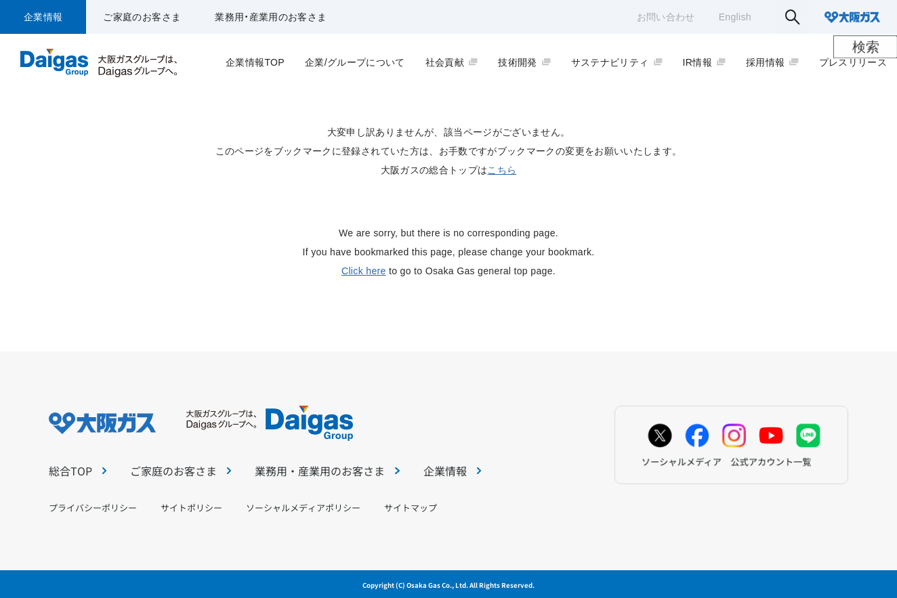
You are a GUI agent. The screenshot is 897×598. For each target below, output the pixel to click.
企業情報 (43, 17)
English (735, 17)
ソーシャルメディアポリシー (303, 507)
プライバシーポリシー (93, 507)
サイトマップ (410, 507)
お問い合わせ (666, 17)
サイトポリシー (191, 507)
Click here (363, 270)
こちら (501, 170)
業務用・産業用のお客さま (271, 17)
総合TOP (77, 471)
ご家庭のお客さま (142, 17)
